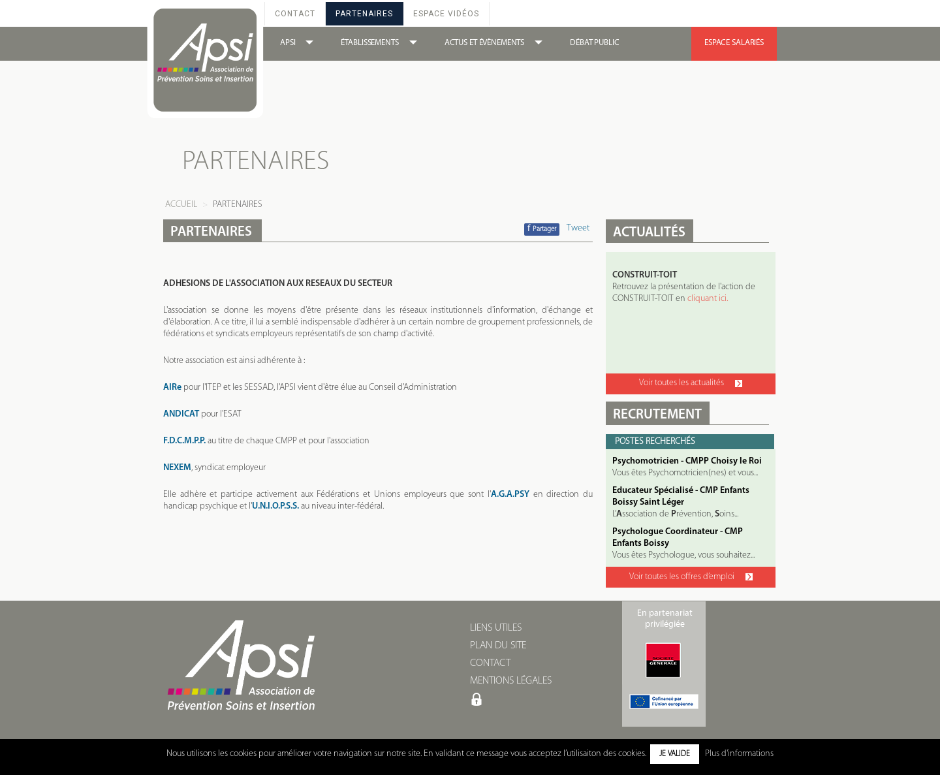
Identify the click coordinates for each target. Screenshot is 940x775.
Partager (541, 229)
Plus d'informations (739, 754)
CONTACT (490, 663)
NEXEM (177, 468)
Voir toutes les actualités (690, 383)
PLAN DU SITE (498, 646)
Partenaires (364, 13)
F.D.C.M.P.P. (184, 441)
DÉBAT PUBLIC (594, 43)
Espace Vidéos (446, 13)
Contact (295, 13)
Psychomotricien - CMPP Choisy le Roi (687, 461)
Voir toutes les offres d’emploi (691, 577)
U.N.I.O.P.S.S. (275, 506)
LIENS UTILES (496, 628)
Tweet (578, 228)
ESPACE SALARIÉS (734, 43)
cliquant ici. (707, 299)
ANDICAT (181, 414)
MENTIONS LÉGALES (511, 681)
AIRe (172, 387)
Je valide (674, 754)
